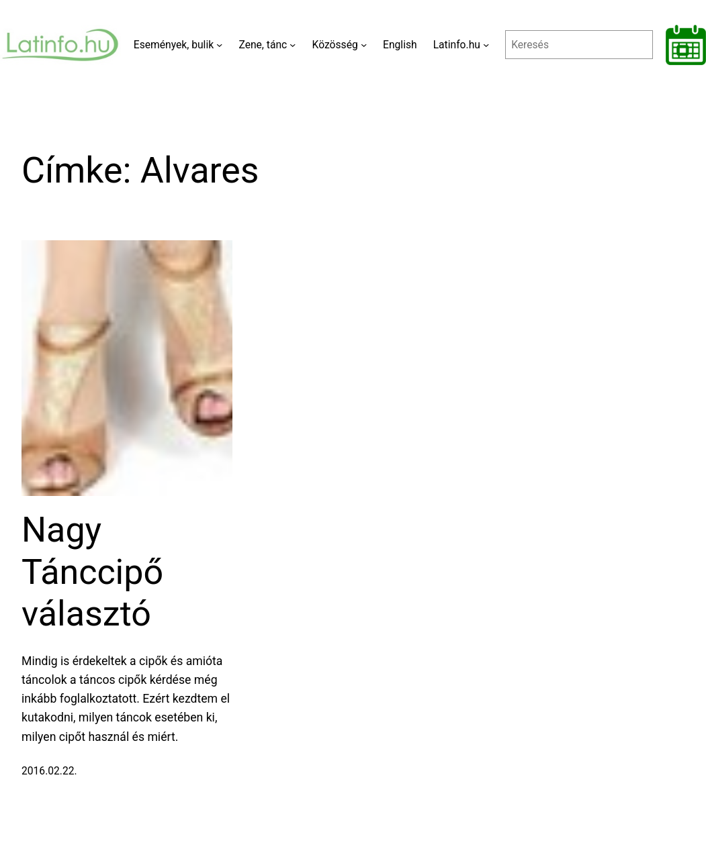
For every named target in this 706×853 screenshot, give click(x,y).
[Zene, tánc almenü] (293, 45)
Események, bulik (174, 44)
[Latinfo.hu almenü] (486, 45)
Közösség (335, 44)
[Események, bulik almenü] (219, 45)
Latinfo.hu (456, 44)
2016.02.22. (49, 770)
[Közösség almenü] (364, 45)
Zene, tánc (262, 44)
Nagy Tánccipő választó (92, 571)
